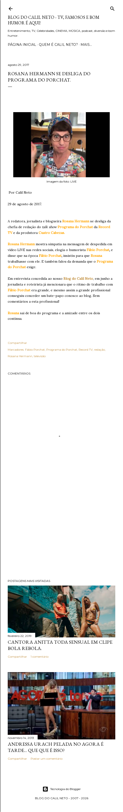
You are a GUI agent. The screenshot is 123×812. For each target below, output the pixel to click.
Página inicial (22, 44)
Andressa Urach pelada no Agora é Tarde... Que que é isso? (55, 747)
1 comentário (39, 656)
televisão (40, 356)
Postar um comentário (46, 758)
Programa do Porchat (61, 349)
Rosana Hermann (20, 356)
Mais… (86, 44)
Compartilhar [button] (17, 343)
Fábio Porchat (35, 349)
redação (99, 349)
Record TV (86, 349)
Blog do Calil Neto (78, 278)
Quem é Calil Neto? (58, 44)
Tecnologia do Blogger (61, 789)
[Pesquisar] (112, 7)
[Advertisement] (61, 533)
